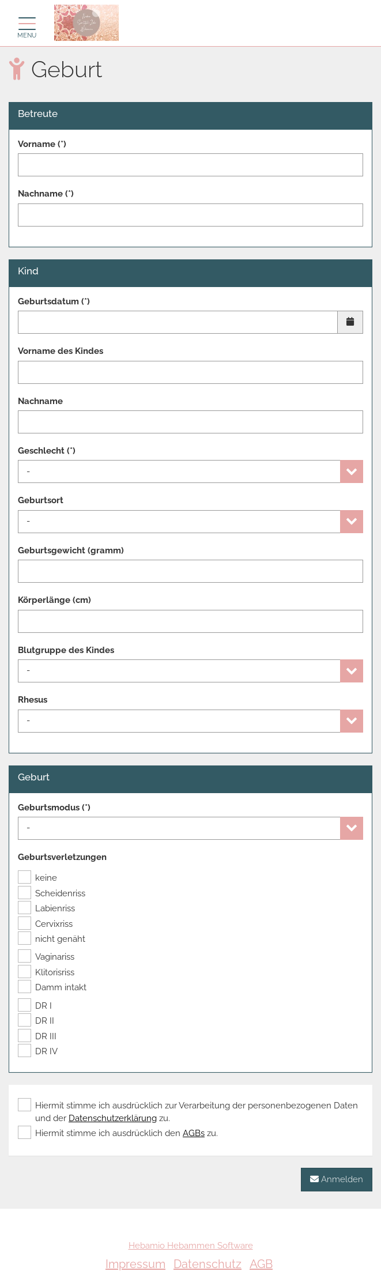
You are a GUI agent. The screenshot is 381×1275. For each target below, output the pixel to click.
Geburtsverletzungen (62, 857)
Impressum (135, 1264)
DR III (37, 1036)
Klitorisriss (46, 972)
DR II (36, 1021)
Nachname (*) (46, 193)
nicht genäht (51, 939)
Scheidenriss (51, 893)
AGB (261, 1264)
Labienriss (46, 908)
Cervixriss (45, 924)
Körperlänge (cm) (54, 600)
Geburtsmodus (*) (54, 807)
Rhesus (32, 700)
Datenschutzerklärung (113, 1118)
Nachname (40, 401)
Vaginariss (46, 957)
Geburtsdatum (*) (54, 301)
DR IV (38, 1051)
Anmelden (336, 1179)
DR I (35, 1006)
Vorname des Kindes (60, 351)
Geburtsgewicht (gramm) (71, 550)
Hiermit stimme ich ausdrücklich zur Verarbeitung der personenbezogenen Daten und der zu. (188, 1111)
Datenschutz (207, 1264)
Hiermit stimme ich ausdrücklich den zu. (118, 1133)
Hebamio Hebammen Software (191, 1245)
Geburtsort (40, 500)
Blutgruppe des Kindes (66, 650)
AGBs (194, 1133)
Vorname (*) (42, 144)
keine (37, 878)
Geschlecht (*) (47, 451)
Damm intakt (52, 987)
